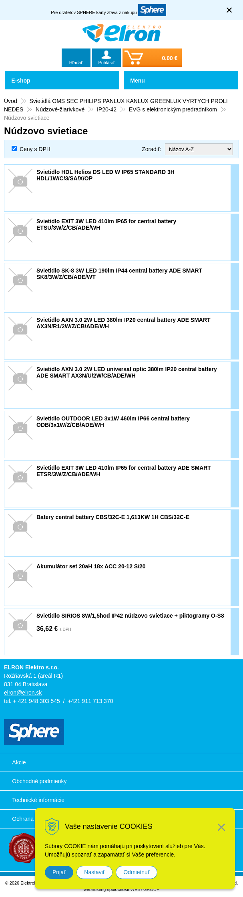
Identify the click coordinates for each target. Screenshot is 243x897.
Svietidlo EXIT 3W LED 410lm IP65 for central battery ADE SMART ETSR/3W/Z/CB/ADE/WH (123, 471)
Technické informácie (38, 800)
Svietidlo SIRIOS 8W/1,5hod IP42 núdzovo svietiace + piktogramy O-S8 (130, 615)
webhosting (95, 889)
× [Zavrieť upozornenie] (229, 9)
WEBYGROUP (145, 889)
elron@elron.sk (23, 692)
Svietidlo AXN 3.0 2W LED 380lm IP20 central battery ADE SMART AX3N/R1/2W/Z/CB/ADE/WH (123, 323)
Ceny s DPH (35, 149)
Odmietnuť (136, 872)
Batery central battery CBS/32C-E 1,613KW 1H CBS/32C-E (112, 517)
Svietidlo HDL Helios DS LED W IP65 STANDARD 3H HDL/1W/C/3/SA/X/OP (105, 175)
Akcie (19, 762)
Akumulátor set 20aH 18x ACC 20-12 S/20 (91, 566)
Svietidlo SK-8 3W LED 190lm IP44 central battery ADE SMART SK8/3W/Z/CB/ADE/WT (119, 273)
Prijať (59, 872)
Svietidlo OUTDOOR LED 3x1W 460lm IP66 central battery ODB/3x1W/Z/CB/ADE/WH (113, 421)
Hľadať (76, 62)
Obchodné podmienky (39, 781)
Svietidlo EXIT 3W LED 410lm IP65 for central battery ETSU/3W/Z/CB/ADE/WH (106, 224)
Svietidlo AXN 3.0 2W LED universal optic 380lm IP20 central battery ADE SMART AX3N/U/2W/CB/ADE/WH (126, 372)
